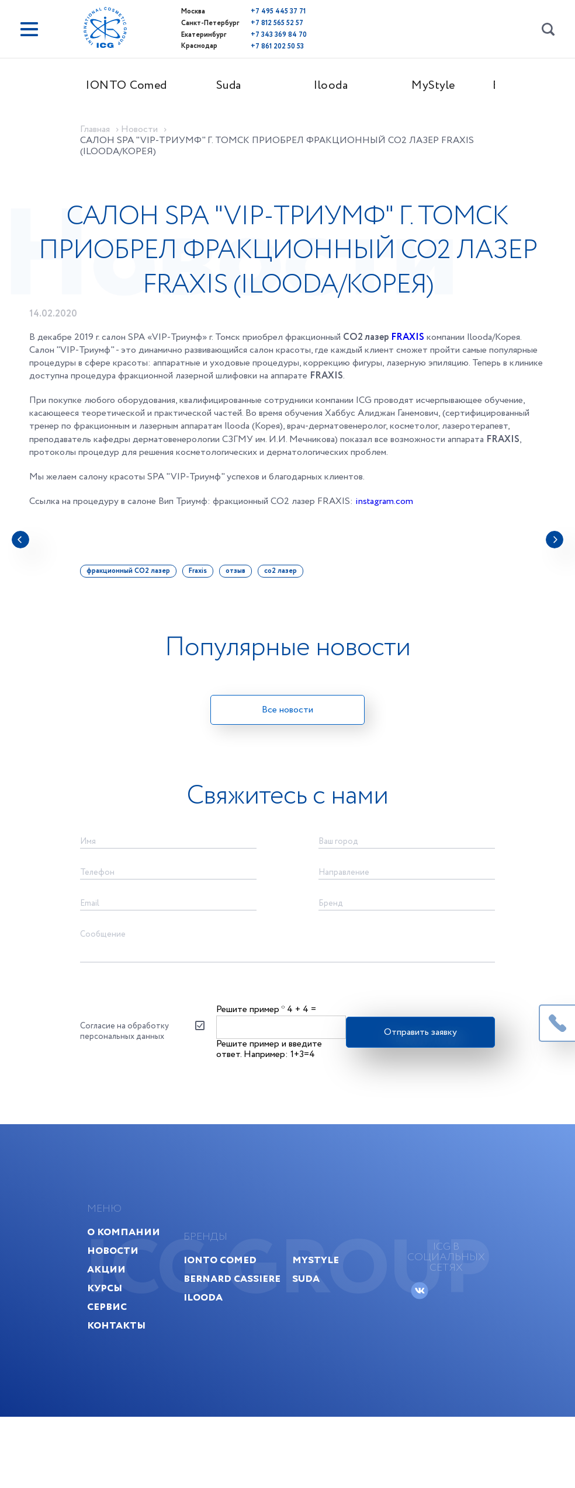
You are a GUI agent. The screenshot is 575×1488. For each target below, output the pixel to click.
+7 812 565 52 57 (257, 22)
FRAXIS (407, 345)
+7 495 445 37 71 (258, 11)
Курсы (113, 1316)
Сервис (116, 1335)
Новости (122, 1279)
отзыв (243, 578)
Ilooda (339, 85)
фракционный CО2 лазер (136, 578)
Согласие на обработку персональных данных (132, 1049)
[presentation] (20, 548)
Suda (236, 85)
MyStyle (441, 85)
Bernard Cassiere (283, 1307)
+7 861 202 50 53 (257, 45)
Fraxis (205, 578)
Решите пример (251, 1026)
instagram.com (384, 509)
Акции (115, 1297)
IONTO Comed (134, 85)
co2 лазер (288, 578)
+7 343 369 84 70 (259, 34)
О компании (132, 1260)
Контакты (125, 1354)
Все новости (287, 718)
